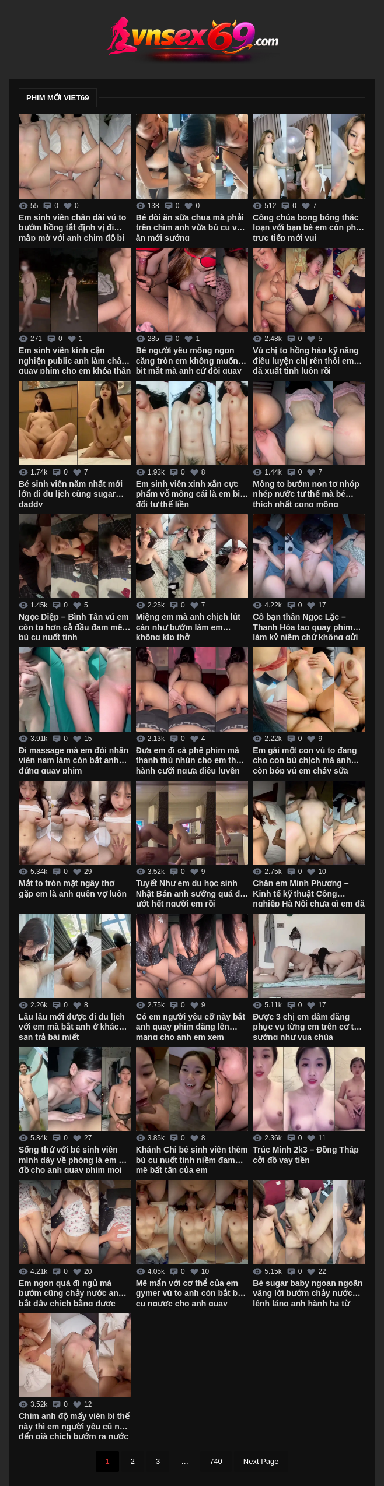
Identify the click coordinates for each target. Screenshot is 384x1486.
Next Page (261, 1461)
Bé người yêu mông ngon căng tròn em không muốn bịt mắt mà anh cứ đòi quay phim (189, 360)
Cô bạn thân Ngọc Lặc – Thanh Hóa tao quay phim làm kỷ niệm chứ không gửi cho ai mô (305, 626)
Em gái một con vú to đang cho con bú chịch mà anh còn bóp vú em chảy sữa (305, 760)
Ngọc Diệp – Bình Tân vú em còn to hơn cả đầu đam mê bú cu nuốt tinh (74, 626)
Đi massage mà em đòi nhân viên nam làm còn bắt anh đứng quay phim (73, 760)
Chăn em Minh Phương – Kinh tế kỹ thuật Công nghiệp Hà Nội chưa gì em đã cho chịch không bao (308, 893)
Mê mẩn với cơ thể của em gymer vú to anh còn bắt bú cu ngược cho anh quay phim (189, 1292)
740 (216, 1461)
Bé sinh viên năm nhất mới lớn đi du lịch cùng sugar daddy (71, 493)
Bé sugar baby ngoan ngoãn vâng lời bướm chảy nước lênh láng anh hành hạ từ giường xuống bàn (307, 1292)
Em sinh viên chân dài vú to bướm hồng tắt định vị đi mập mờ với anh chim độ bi (72, 227)
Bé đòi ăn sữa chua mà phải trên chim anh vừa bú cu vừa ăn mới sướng (191, 227)
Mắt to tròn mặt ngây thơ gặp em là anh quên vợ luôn (73, 888)
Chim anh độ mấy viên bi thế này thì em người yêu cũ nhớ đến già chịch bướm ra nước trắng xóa (74, 1425)
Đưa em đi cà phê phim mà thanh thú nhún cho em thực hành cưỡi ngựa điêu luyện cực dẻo (191, 760)
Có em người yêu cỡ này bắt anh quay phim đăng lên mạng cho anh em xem (190, 1026)
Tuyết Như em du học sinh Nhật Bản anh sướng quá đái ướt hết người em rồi (191, 893)
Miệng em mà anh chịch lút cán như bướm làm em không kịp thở (188, 626)
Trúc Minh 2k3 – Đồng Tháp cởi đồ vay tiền (305, 1155)
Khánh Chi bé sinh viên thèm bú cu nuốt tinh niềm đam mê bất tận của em (192, 1159)
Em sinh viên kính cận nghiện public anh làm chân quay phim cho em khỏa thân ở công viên (75, 360)
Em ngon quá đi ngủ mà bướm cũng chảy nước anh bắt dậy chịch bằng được (71, 1292)
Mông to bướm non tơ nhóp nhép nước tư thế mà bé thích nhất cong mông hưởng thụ (306, 493)
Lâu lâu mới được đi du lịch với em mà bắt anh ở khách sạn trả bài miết (72, 1026)
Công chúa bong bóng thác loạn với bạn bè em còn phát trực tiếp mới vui (308, 227)
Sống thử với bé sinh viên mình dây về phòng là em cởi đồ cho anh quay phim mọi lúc (75, 1159)
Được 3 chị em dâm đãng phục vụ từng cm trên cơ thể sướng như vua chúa (308, 1026)
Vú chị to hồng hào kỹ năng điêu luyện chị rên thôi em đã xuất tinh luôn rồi (306, 360)
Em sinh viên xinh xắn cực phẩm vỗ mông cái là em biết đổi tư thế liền (191, 493)
